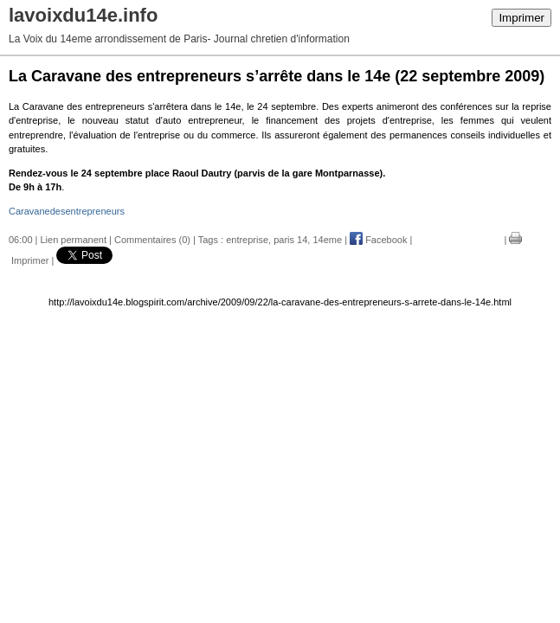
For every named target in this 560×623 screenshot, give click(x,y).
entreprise (247, 239)
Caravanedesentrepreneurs (67, 211)
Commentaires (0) (152, 239)
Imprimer (521, 17)
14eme (327, 239)
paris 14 (290, 239)
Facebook (378, 239)
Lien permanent (73, 239)
